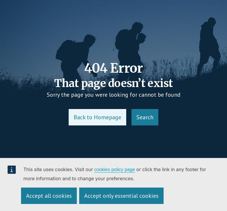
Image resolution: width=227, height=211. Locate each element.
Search (144, 117)
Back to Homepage (97, 117)
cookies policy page (114, 169)
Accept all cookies (49, 196)
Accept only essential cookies (121, 196)
